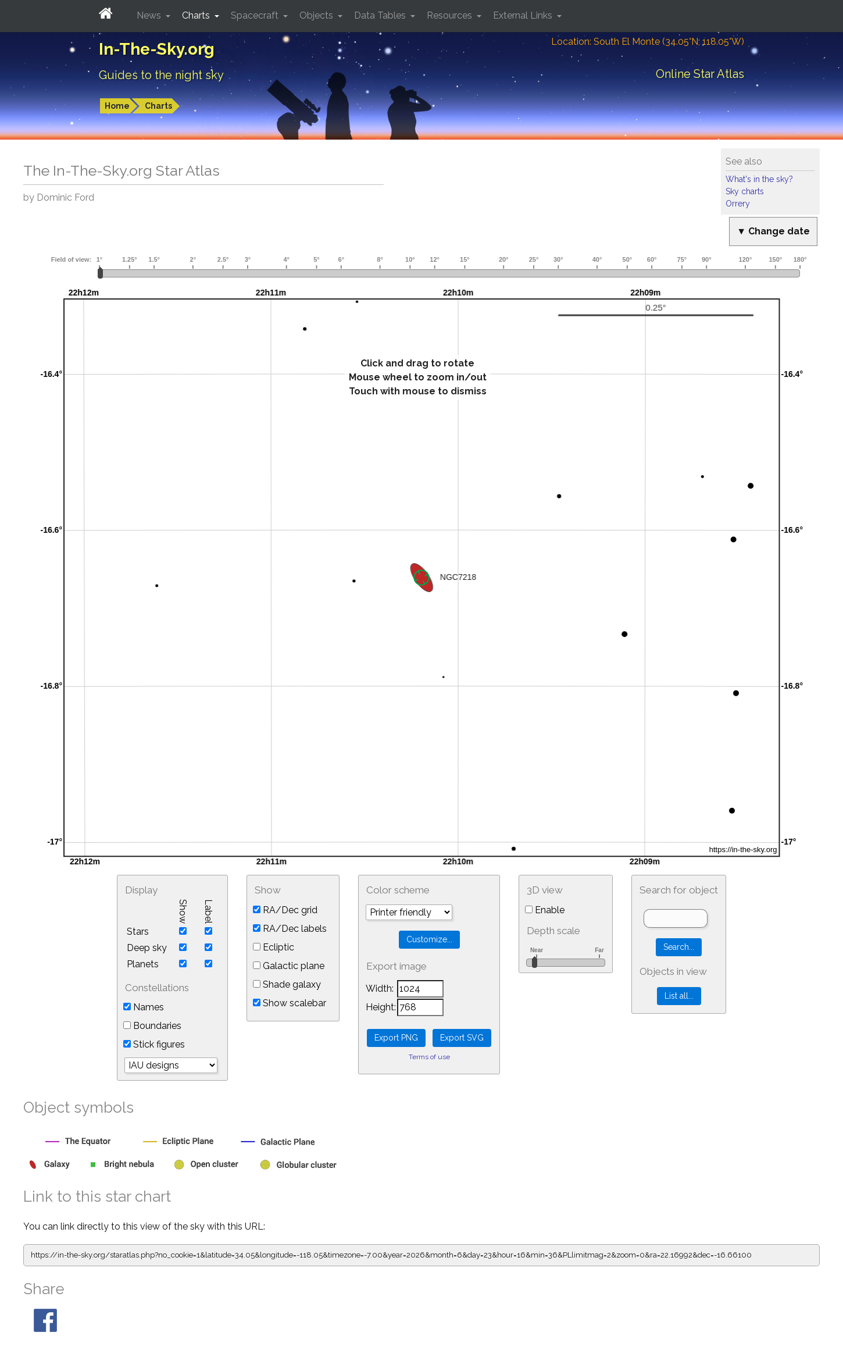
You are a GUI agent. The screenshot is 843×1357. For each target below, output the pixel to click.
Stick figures (154, 1044)
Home (117, 106)
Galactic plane (288, 965)
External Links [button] (524, 15)
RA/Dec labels (290, 928)
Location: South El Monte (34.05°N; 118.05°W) (647, 41)
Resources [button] (450, 15)
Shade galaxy (287, 984)
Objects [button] (317, 15)
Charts (158, 106)
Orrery (738, 203)
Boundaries (152, 1025)
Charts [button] (197, 15)
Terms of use (429, 1057)
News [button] (150, 15)
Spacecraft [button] (256, 15)
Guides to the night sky (161, 75)
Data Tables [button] (381, 15)
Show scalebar (289, 1003)
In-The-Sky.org (157, 49)
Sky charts (745, 191)
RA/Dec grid (285, 910)
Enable (545, 910)
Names (143, 1007)
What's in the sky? (759, 179)
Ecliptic (273, 947)
